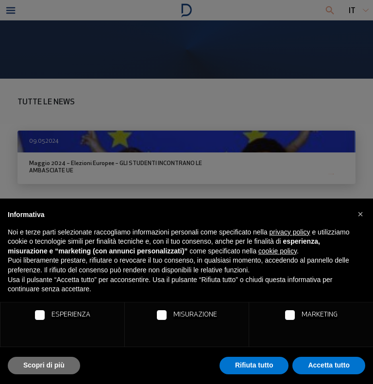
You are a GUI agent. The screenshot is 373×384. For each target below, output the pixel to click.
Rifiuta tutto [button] (254, 365)
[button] (360, 214)
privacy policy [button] (290, 232)
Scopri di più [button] (44, 365)
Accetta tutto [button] (329, 365)
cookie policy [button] (277, 251)
